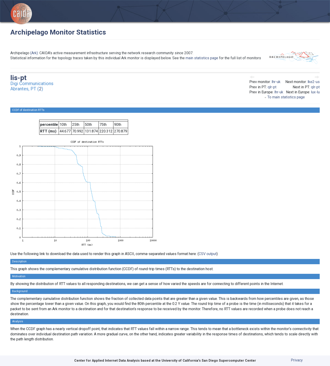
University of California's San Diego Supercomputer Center (209, 361)
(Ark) (34, 53)
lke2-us (314, 82)
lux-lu (315, 92)
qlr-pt (272, 87)
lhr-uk (276, 82)
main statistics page (202, 58)
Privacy (297, 360)
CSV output (208, 254)
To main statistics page (284, 97)
